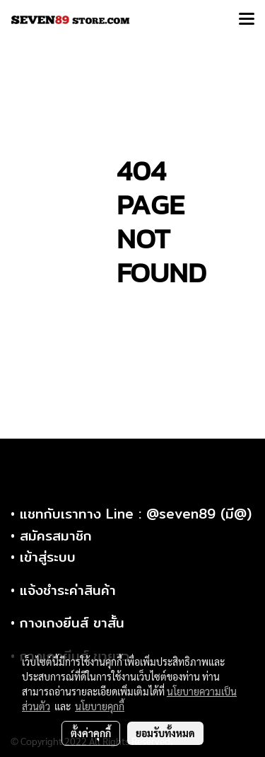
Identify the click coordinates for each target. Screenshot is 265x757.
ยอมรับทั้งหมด (165, 733)
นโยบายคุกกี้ (99, 706)
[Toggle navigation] (246, 19)
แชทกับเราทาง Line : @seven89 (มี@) (136, 513)
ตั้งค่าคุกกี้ (91, 733)
